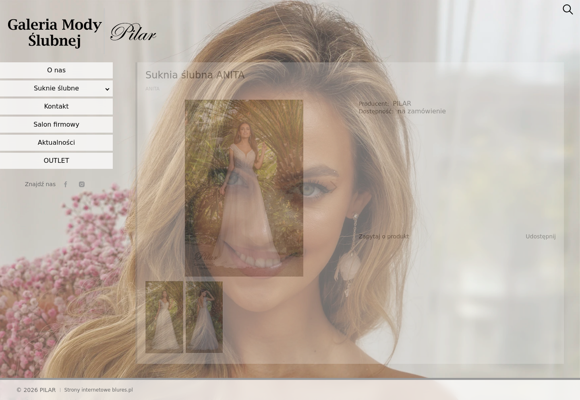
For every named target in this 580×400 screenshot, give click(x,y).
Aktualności (56, 142)
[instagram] (82, 184)
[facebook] (66, 184)
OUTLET (56, 160)
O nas (56, 70)
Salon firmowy (56, 124)
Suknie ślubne (56, 88)
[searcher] (568, 10)
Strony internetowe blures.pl (98, 390)
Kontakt (56, 106)
